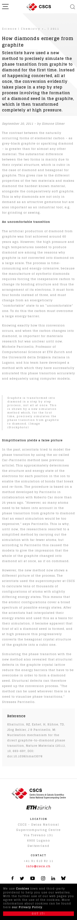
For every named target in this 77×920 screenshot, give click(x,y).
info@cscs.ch (38, 866)
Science (9, 29)
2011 (55, 29)
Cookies (22, 888)
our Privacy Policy (27, 907)
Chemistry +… (34, 29)
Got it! (38, 914)
